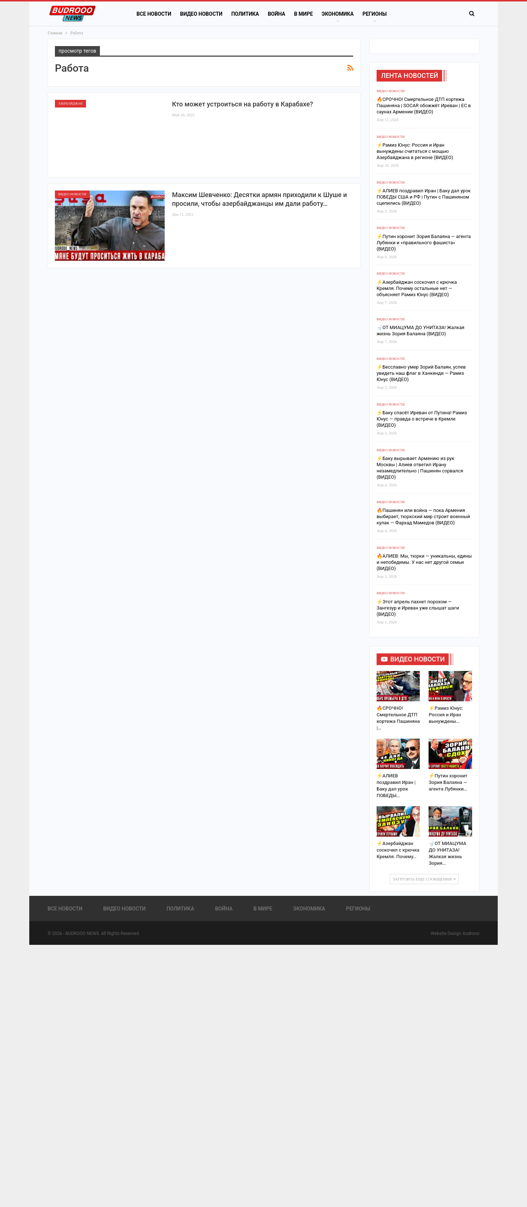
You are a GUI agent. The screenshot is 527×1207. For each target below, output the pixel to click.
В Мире (303, 14)
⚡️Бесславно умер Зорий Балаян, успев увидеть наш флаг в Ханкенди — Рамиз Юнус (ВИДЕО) (421, 373)
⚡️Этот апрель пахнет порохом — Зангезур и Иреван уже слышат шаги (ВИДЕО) (418, 608)
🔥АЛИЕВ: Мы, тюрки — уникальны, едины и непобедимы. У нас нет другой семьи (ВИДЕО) (424, 562)
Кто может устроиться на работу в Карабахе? (242, 104)
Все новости (154, 14)
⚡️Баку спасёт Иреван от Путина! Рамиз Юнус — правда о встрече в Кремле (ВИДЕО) (422, 419)
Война (276, 14)
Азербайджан (70, 103)
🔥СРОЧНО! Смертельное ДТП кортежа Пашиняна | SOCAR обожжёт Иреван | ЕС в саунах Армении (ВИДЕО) (424, 105)
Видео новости (201, 14)
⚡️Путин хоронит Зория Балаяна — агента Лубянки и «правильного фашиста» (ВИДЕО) (424, 243)
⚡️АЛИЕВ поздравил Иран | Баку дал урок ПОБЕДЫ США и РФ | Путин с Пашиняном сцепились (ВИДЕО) (424, 197)
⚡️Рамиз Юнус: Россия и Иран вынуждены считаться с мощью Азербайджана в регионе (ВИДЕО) (415, 151)
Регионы (374, 14)
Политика (245, 14)
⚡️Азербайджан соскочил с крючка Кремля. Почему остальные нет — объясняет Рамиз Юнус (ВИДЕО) (417, 288)
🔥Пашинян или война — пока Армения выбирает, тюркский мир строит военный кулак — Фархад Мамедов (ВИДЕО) (423, 516)
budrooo (471, 933)
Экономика (338, 14)
